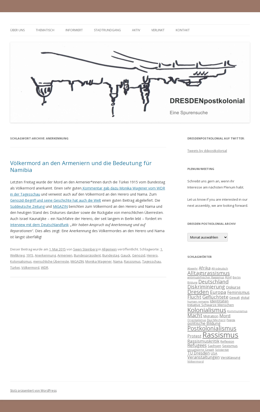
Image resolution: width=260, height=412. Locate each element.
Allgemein (109, 249)
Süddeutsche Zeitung (27, 206)
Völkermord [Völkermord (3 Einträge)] (195, 361)
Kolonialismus (21, 261)
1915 (29, 255)
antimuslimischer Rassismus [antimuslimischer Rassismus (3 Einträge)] (205, 277)
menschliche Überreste (51, 261)
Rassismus (132, 261)
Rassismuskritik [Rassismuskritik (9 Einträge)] (203, 341)
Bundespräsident (87, 255)
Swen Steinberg (85, 249)
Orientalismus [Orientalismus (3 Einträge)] (196, 320)
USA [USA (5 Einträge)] (214, 353)
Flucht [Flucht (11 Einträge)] (194, 297)
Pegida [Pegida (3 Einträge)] (230, 320)
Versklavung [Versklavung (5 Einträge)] (230, 357)
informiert (74, 30)
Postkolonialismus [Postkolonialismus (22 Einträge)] (211, 328)
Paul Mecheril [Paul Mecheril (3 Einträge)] (216, 320)
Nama (117, 261)
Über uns (17, 30)
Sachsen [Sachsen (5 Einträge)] (214, 345)
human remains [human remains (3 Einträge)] (198, 301)
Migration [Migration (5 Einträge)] (210, 316)
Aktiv (136, 30)
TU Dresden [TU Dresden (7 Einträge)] (198, 353)
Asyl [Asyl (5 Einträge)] (228, 277)
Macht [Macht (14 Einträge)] (194, 315)
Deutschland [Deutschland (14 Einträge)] (213, 281)
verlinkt (158, 30)
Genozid (138, 255)
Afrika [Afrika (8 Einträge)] (204, 268)
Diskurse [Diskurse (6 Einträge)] (233, 287)
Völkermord (30, 267)
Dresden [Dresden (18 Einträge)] (198, 291)
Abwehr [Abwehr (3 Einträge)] (192, 268)
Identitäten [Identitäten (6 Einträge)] (219, 301)
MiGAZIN (60, 206)
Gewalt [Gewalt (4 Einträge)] (234, 297)
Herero (152, 255)
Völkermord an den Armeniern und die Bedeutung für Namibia (81, 166)
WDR (44, 267)
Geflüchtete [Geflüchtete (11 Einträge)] (215, 297)
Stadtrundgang (107, 30)
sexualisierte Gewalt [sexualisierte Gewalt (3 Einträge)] (200, 350)
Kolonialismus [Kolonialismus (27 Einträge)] (206, 310)
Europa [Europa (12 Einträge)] (218, 292)
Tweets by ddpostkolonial (207, 150)
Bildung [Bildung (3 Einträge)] (192, 282)
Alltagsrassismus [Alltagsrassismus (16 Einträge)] (208, 272)
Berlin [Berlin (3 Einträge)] (237, 277)
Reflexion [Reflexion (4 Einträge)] (227, 341)
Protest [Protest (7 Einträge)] (194, 336)
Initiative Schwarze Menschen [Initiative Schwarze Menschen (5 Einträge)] (210, 305)
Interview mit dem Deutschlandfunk (39, 224)
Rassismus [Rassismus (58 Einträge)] (220, 335)
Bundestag (110, 255)
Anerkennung (45, 255)
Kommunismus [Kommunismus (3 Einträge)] (237, 311)
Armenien (64, 255)
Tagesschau (151, 261)
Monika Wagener (98, 261)
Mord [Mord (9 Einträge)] (225, 316)
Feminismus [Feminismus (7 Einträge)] (238, 292)
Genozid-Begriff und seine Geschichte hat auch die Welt (55, 200)
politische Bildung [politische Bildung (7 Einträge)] (203, 323)
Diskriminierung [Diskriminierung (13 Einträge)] (206, 286)
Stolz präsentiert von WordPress (33, 390)
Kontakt (183, 30)
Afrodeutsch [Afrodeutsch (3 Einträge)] (220, 268)
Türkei (15, 267)
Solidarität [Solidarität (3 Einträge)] (222, 350)
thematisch (45, 30)
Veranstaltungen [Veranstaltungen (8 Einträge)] (203, 357)
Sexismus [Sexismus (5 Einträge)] (230, 345)
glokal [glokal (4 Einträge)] (245, 297)
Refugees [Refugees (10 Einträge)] (197, 345)
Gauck (126, 255)
